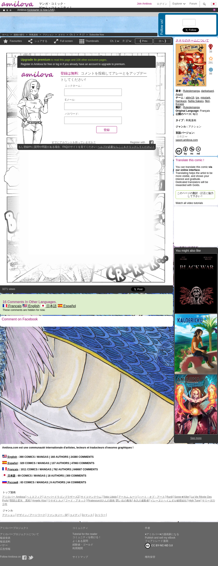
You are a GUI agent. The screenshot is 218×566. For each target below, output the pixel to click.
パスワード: (72, 113)
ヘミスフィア (34, 496)
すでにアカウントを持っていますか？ (74, 142)
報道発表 (5, 537)
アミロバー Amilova (13, 496)
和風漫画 (33, 34)
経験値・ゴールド (82, 544)
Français (12, 306)
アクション (48, 34)
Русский (10, 482)
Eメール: (70, 99)
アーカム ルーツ (127, 496)
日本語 (49, 306)
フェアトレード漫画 (156, 540)
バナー (4, 545)
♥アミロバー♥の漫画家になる (162, 534)
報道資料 (5, 541)
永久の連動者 (141, 500)
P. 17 (82, 34)
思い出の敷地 (124, 500)
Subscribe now (97, 34)
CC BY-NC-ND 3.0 (159, 546)
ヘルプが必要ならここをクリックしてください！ (126, 146)
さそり (61, 34)
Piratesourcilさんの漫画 (101, 500)
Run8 (169, 496)
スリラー (100, 515)
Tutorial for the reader (84, 534)
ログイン (162, 3)
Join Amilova (144, 3)
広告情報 (5, 548)
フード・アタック (75, 500)
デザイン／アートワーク (31, 515)
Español (67, 306)
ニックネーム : (73, 85)
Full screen (66, 41)
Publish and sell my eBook (160, 537)
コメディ (75, 515)
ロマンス (87, 515)
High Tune (194, 500)
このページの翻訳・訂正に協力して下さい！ (195, 195)
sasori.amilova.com (187, 140)
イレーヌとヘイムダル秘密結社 (169, 500)
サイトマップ (80, 556)
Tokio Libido (110, 496)
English (31, 306)
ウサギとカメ (55, 500)
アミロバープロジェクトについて (19, 534)
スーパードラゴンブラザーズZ (61, 496)
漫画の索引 (19, 34)
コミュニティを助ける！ (86, 537)
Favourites (16, 41)
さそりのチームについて (192, 40)
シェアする (40, 41)
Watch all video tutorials (189, 203)
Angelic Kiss (39, 500)
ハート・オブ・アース (152, 496)
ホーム (5, 34)
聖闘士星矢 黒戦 (20, 500)
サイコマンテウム (91, 496)
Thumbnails (92, 41)
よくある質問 (80, 540)
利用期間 (77, 548)
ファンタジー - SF (57, 515)
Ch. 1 (72, 34)
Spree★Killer (181, 496)
